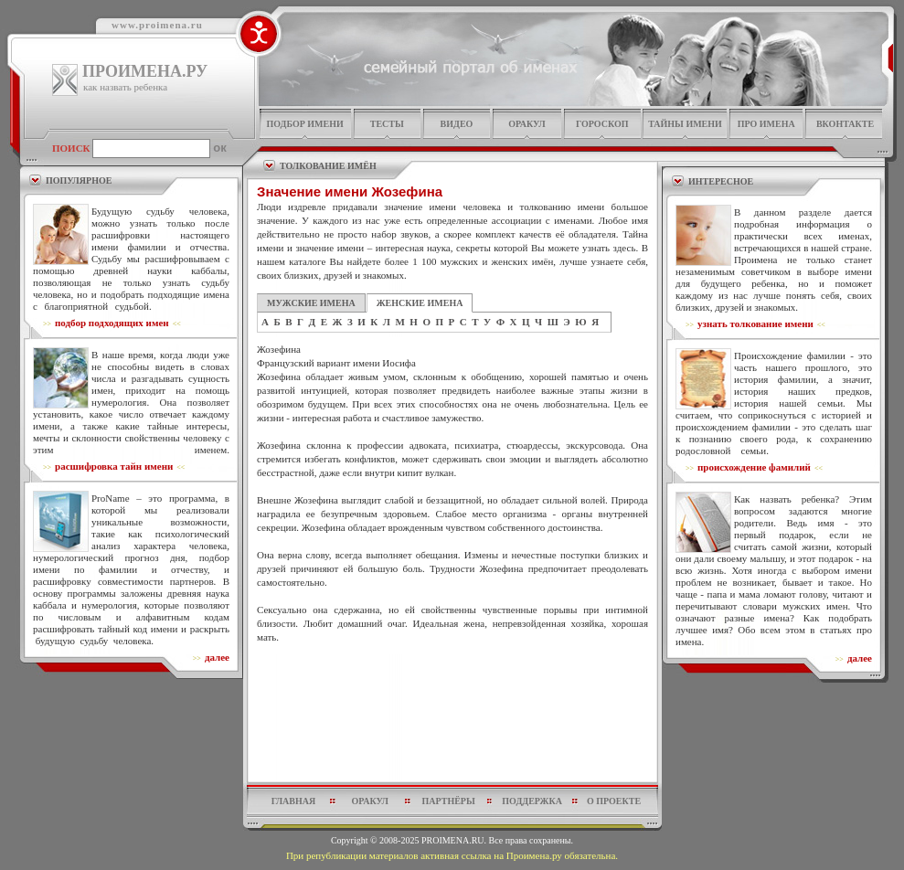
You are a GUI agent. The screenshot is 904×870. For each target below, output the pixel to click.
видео (457, 124)
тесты (387, 124)
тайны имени (685, 124)
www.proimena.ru (157, 24)
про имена (766, 124)
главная (293, 801)
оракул (526, 124)
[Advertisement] (453, 718)
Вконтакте (845, 124)
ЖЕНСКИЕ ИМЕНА (420, 303)
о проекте (614, 801)
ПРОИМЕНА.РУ (144, 71)
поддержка (532, 801)
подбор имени (304, 124)
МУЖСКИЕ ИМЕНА (311, 303)
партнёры (448, 801)
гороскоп (602, 124)
